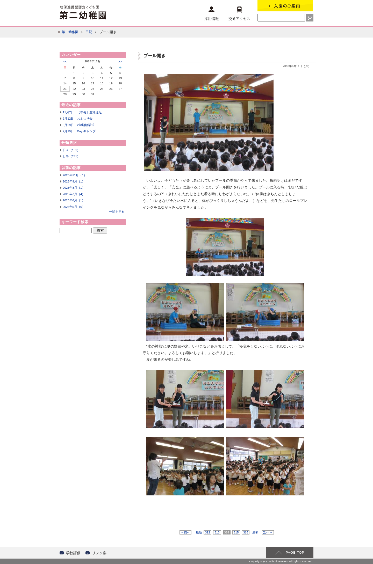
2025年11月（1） (75, 175)
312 (207, 532)
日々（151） (71, 150)
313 (217, 532)
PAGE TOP (295, 552)
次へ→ (267, 532)
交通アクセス (239, 13)
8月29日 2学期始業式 (78, 125)
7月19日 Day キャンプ (79, 131)
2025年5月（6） (74, 206)
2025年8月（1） (74, 187)
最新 (199, 532)
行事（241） (71, 156)
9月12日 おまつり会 (77, 118)
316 (245, 532)
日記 (88, 32)
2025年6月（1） (74, 200)
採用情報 (211, 13)
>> (120, 61)
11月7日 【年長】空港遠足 (82, 112)
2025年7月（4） (74, 194)
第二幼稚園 (70, 32)
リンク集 (99, 553)
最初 (255, 532)
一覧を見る (116, 211)
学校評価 (73, 553)
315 (236, 532)
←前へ (185, 532)
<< (65, 61)
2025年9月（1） (74, 181)
